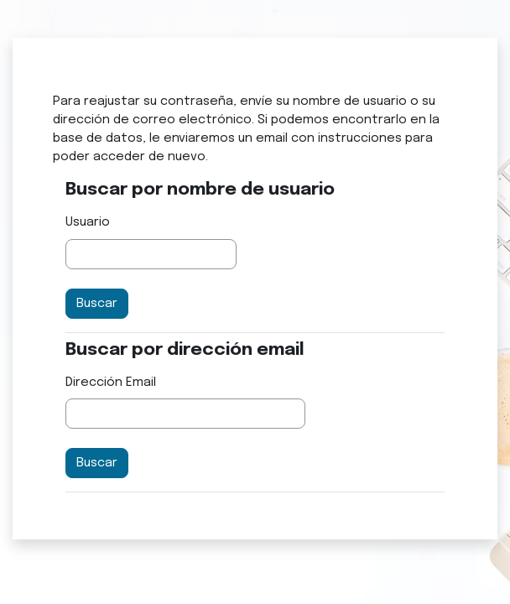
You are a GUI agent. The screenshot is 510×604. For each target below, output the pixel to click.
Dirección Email (110, 382)
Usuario (87, 222)
